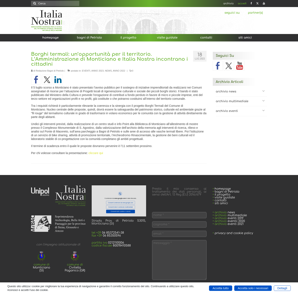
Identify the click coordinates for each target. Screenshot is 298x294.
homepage (223, 188)
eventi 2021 (236, 224)
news (231, 212)
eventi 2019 (236, 218)
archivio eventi (227, 111)
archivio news (226, 91)
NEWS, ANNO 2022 (115, 70)
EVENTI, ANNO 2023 (93, 70)
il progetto (222, 194)
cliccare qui (96, 153)
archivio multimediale (232, 101)
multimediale (237, 215)
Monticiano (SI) (41, 269)
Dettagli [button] (282, 288)
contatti (221, 200)
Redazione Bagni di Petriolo (50, 70)
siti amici (221, 203)
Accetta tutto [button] (221, 288)
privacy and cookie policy (234, 233)
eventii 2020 (236, 221)
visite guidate (224, 197)
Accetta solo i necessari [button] (253, 288)
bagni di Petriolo (227, 191)
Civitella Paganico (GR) (75, 269)
